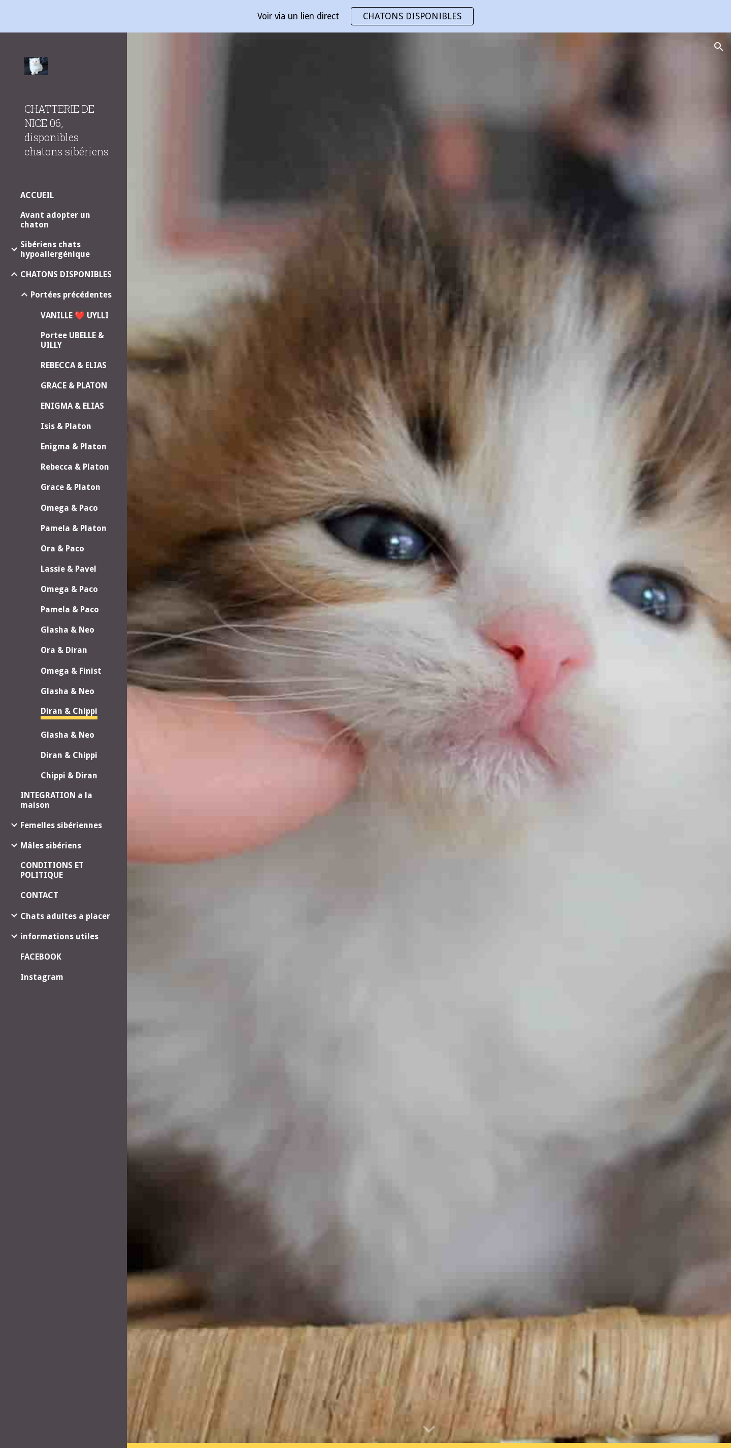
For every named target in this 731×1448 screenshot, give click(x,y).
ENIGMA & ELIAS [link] (72, 406)
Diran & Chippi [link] (69, 711)
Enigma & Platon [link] (74, 446)
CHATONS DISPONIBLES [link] (66, 274)
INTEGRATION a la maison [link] (56, 800)
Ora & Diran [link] (64, 650)
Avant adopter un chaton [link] (55, 219)
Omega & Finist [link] (71, 671)
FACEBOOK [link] (40, 957)
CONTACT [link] (39, 895)
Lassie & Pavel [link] (68, 569)
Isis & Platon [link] (66, 426)
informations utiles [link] (59, 936)
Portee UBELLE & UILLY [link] (72, 340)
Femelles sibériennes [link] (61, 825)
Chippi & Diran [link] (69, 775)
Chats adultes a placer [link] (65, 916)
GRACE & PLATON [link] (74, 385)
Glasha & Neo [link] (67, 630)
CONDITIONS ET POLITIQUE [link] (52, 870)
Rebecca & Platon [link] (75, 467)
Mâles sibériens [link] (50, 845)
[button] (719, 47)
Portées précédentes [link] (71, 295)
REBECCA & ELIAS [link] (74, 365)
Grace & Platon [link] (71, 487)
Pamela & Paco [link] (70, 609)
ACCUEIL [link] (37, 195)
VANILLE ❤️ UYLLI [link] (75, 315)
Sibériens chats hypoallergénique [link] (55, 249)
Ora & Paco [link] (62, 548)
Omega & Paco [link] (69, 508)
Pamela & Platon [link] (74, 528)
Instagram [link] (41, 977)
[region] (365, 16)
